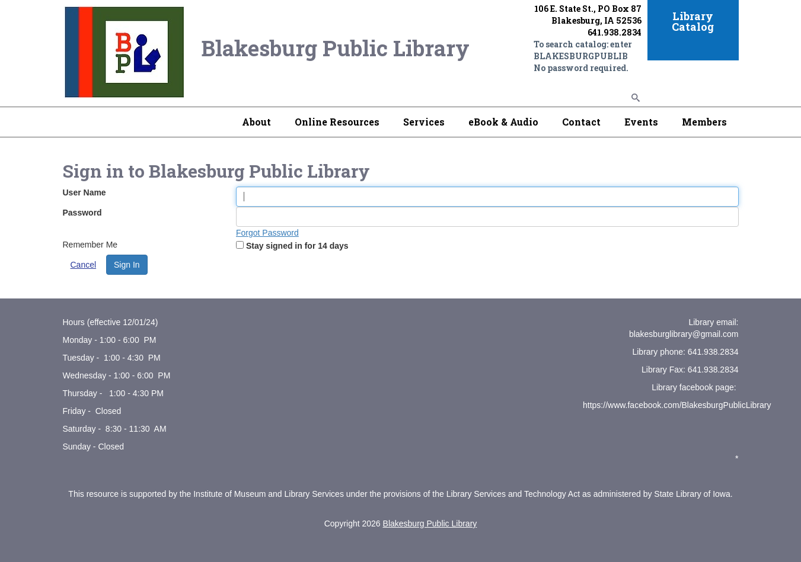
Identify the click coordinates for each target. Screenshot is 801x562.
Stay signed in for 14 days (297, 246)
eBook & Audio (503, 121)
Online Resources (337, 121)
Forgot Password (267, 232)
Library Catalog (693, 21)
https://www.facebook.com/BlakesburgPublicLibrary (677, 405)
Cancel (84, 264)
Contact (581, 121)
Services (424, 121)
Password (82, 212)
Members (704, 121)
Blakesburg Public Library (430, 523)
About (256, 121)
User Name (84, 192)
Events (641, 121)
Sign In (127, 264)
